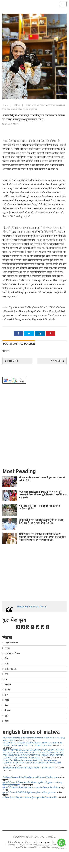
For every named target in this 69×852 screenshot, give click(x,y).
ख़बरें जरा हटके (10, 668)
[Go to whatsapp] (61, 843)
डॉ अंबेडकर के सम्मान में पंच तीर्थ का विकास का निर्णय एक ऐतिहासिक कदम (30, 777)
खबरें (6, 663)
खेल (6, 674)
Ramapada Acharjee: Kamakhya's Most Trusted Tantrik (28, 767)
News (7, 648)
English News (11, 643)
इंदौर (6, 658)
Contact (28, 842)
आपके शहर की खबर (12, 653)
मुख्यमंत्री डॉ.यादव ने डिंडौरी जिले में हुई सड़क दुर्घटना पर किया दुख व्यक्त (28, 792)
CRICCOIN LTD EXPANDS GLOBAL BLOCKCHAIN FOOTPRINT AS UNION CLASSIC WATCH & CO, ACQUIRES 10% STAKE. (32, 744)
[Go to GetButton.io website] (61, 849)
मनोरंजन (17, 105)
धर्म (6, 679)
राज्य (6, 694)
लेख (6, 705)
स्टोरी (6, 715)
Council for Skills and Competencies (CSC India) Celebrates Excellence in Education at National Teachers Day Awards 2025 (31, 761)
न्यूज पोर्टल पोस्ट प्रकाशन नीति (26, 847)
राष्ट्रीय (7, 700)
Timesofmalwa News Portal (32, 606)
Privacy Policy (14, 842)
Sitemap (11, 845)
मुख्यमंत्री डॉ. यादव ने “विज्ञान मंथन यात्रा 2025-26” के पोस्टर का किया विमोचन (31, 787)
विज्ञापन (7, 710)
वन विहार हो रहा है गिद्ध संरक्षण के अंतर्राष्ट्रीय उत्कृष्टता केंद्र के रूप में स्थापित (29, 797)
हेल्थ (6, 720)
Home (5, 105)
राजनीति (8, 689)
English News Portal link (30, 845)
